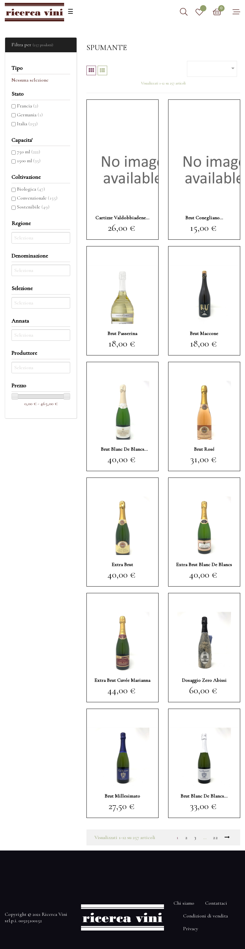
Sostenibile (33, 207)
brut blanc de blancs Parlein (122, 449)
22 (215, 837)
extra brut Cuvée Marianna (122, 680)
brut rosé (204, 449)
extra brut (122, 564)
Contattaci (216, 903)
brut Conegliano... (204, 218)
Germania (30, 115)
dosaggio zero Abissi (204, 680)
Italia (27, 123)
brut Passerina (122, 333)
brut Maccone (204, 333)
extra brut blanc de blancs (204, 564)
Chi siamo (184, 903)
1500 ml (29, 160)
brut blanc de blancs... (204, 796)
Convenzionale (37, 198)
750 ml (28, 152)
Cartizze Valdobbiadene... (122, 218)
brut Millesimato (122, 796)
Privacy (190, 928)
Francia (27, 106)
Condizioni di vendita (205, 916)
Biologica (31, 189)
